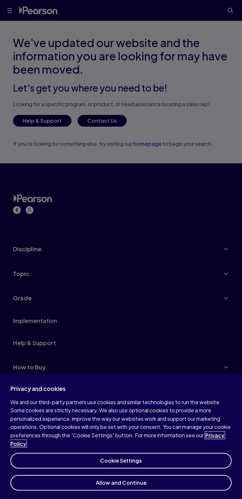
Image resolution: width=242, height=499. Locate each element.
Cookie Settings (121, 463)
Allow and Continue (121, 485)
